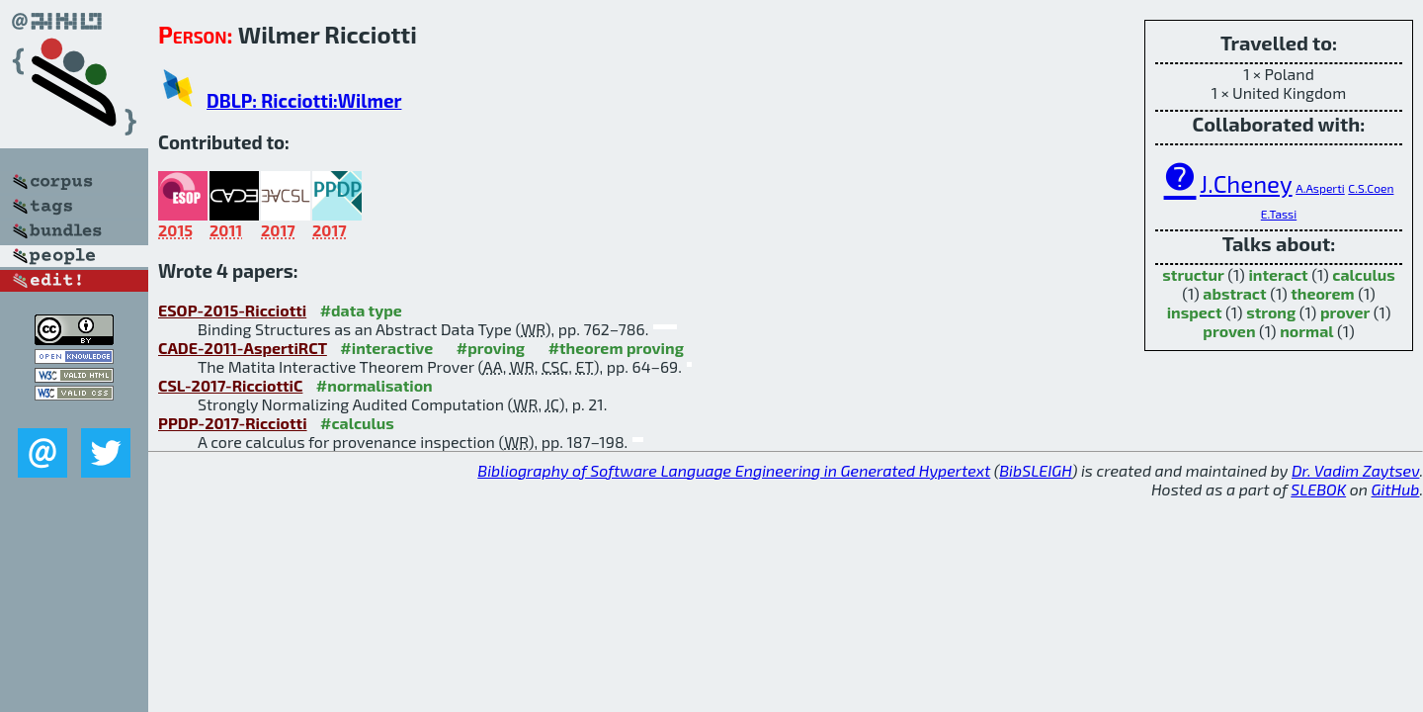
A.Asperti (1320, 188)
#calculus (357, 422)
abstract (1234, 293)
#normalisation (374, 385)
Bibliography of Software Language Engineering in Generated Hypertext (733, 470)
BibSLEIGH (1035, 470)
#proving (491, 347)
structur (1192, 274)
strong (1271, 312)
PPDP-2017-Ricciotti (232, 422)
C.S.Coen (1370, 188)
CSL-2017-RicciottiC (230, 385)
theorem (1322, 293)
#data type (361, 310)
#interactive (386, 347)
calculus (1363, 274)
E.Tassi (1279, 214)
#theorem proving (616, 347)
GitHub (1396, 489)
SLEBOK (1318, 489)
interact (1277, 274)
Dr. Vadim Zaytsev (1355, 470)
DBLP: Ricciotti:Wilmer (304, 100)
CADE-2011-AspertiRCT (242, 347)
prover (1345, 312)
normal (1306, 330)
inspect (1194, 312)
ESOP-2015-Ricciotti (232, 310)
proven (1229, 330)
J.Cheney (1246, 183)
